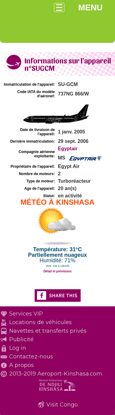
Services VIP (26, 313)
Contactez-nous (31, 356)
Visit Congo (62, 404)
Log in (17, 348)
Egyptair (68, 148)
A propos (21, 365)
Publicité (21, 339)
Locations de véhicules (40, 322)
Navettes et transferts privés (47, 330)
